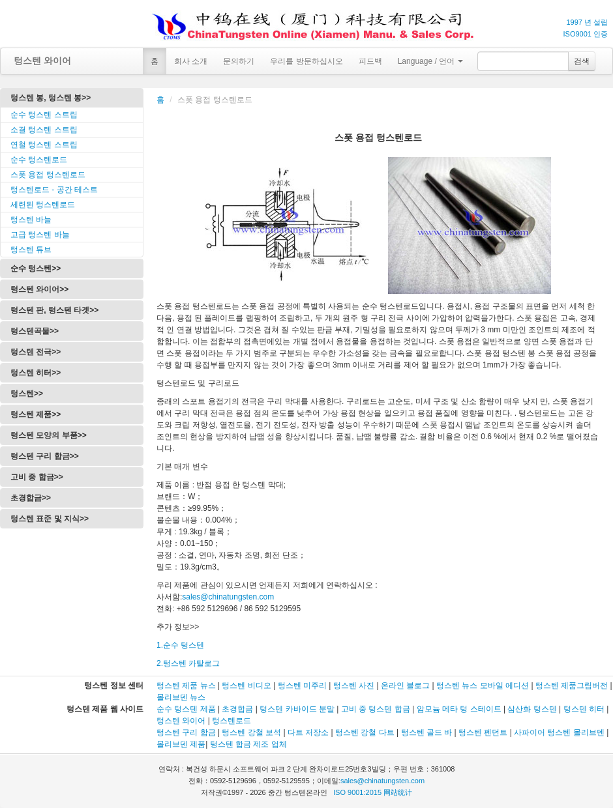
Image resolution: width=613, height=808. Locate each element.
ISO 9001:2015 (357, 792)
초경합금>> (30, 497)
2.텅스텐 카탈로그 (188, 663)
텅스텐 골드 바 (427, 732)
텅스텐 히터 (584, 709)
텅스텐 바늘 (31, 219)
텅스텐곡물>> (34, 331)
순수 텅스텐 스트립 (44, 114)
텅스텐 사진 (353, 685)
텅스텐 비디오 (246, 685)
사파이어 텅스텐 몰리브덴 (559, 732)
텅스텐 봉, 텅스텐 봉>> (50, 97)
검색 (582, 61)
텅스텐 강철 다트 (365, 732)
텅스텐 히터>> (35, 372)
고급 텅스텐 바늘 (40, 234)
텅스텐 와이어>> (39, 289)
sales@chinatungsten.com (228, 596)
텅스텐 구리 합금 (186, 732)
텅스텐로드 (231, 720)
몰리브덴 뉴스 (181, 697)
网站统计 (397, 792)
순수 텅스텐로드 (38, 159)
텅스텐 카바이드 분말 (297, 709)
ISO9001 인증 (585, 34)
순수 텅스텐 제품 (186, 709)
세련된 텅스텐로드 (42, 204)
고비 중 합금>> (36, 477)
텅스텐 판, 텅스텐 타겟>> (54, 310)
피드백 (370, 61)
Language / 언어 (431, 61)
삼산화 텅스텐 (531, 709)
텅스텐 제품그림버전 (571, 685)
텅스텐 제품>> (35, 414)
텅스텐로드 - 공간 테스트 (54, 189)
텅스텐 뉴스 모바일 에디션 (482, 685)
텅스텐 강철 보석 (251, 732)
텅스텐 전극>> (35, 351)
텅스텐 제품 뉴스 (187, 685)
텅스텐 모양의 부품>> (48, 435)
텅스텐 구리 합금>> (44, 456)
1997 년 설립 (587, 22)
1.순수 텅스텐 (180, 645)
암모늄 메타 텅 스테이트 (459, 709)
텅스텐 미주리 (302, 685)
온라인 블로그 (405, 685)
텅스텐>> (26, 393)
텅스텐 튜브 (31, 249)
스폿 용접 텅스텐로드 (47, 174)
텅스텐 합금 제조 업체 (248, 744)
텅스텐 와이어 (42, 60)
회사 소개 (190, 61)
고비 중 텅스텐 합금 (375, 709)
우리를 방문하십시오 (306, 61)
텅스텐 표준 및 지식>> (49, 518)
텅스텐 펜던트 (482, 732)
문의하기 (238, 61)
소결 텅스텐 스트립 (44, 129)
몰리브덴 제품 (181, 744)
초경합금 (237, 709)
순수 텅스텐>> (35, 268)
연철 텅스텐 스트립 (44, 144)
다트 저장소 (308, 732)
